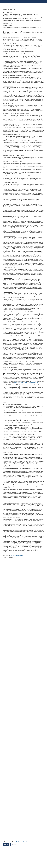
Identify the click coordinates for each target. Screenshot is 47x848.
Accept (6, 844)
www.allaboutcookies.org (19, 382)
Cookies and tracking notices (22, 841)
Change (15, 5)
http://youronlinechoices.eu (31, 382)
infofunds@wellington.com (17, 555)
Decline (14, 844)
